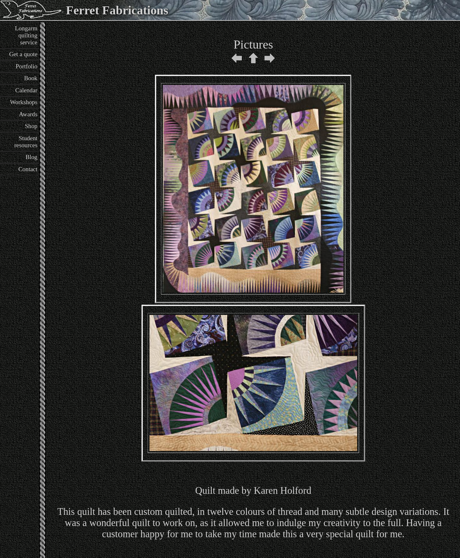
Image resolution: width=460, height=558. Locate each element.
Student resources (25, 142)
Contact (27, 169)
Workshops (23, 102)
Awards (28, 114)
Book (31, 78)
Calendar (26, 90)
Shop (31, 126)
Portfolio (26, 66)
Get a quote (23, 54)
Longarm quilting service (26, 35)
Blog (31, 157)
